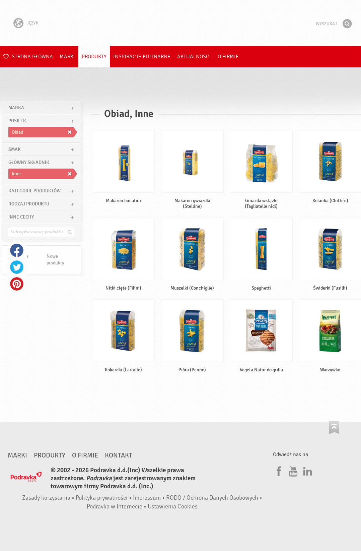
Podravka (180, 23)
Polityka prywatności (102, 497)
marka (16, 108)
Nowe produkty (55, 259)
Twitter (16, 267)
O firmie (228, 57)
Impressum (147, 497)
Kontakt (118, 455)
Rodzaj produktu (28, 204)
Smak (14, 149)
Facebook (16, 250)
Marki (67, 57)
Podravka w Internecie (114, 506)
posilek (17, 121)
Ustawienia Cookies (173, 506)
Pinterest (16, 284)
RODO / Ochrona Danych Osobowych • (214, 497)
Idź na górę (334, 427)
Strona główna (28, 57)
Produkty (94, 57)
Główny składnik (28, 162)
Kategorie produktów (34, 191)
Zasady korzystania (46, 497)
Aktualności (194, 57)
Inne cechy (21, 217)
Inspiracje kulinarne (141, 57)
